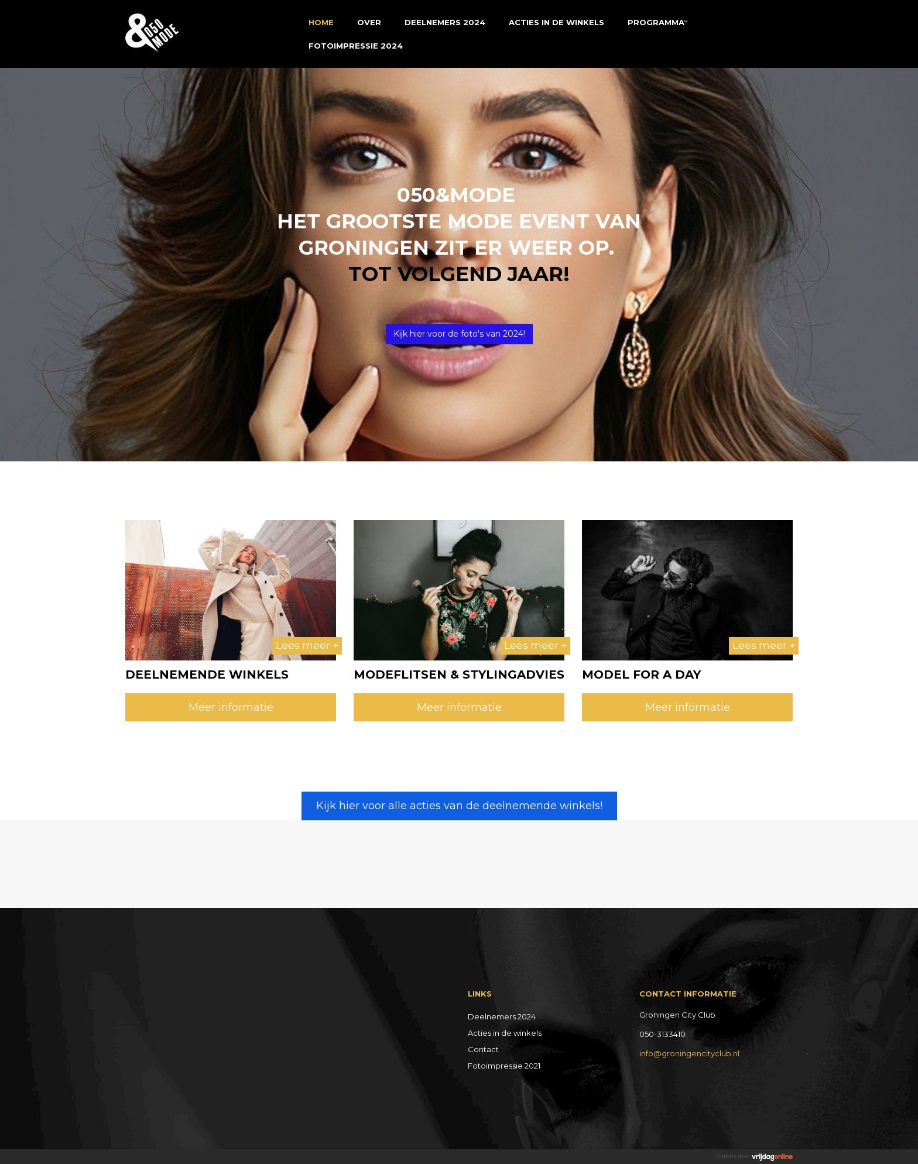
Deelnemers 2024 (445, 22)
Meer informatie (231, 707)
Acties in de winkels (556, 22)
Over (369, 22)
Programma (656, 22)
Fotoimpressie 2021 (504, 1065)
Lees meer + (307, 645)
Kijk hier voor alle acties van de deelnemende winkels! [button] (459, 805)
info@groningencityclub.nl (689, 1053)
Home (321, 22)
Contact (483, 1049)
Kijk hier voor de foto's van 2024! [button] (459, 333)
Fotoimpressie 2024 (356, 45)
